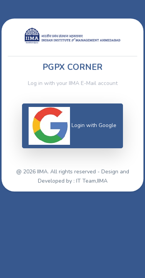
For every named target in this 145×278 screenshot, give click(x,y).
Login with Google (72, 126)
